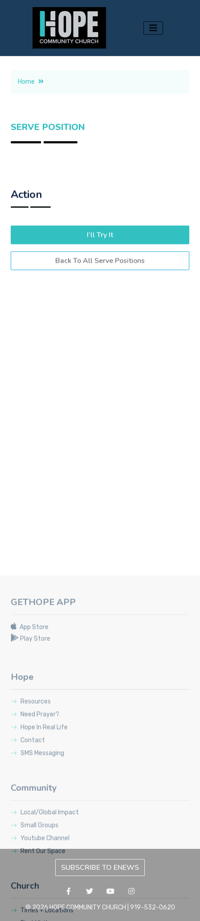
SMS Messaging (37, 878)
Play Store (30, 764)
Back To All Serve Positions (100, 275)
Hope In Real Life (39, 852)
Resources (31, 827)
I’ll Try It (100, 249)
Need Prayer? (35, 840)
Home (31, 93)
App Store (30, 752)
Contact (28, 865)
